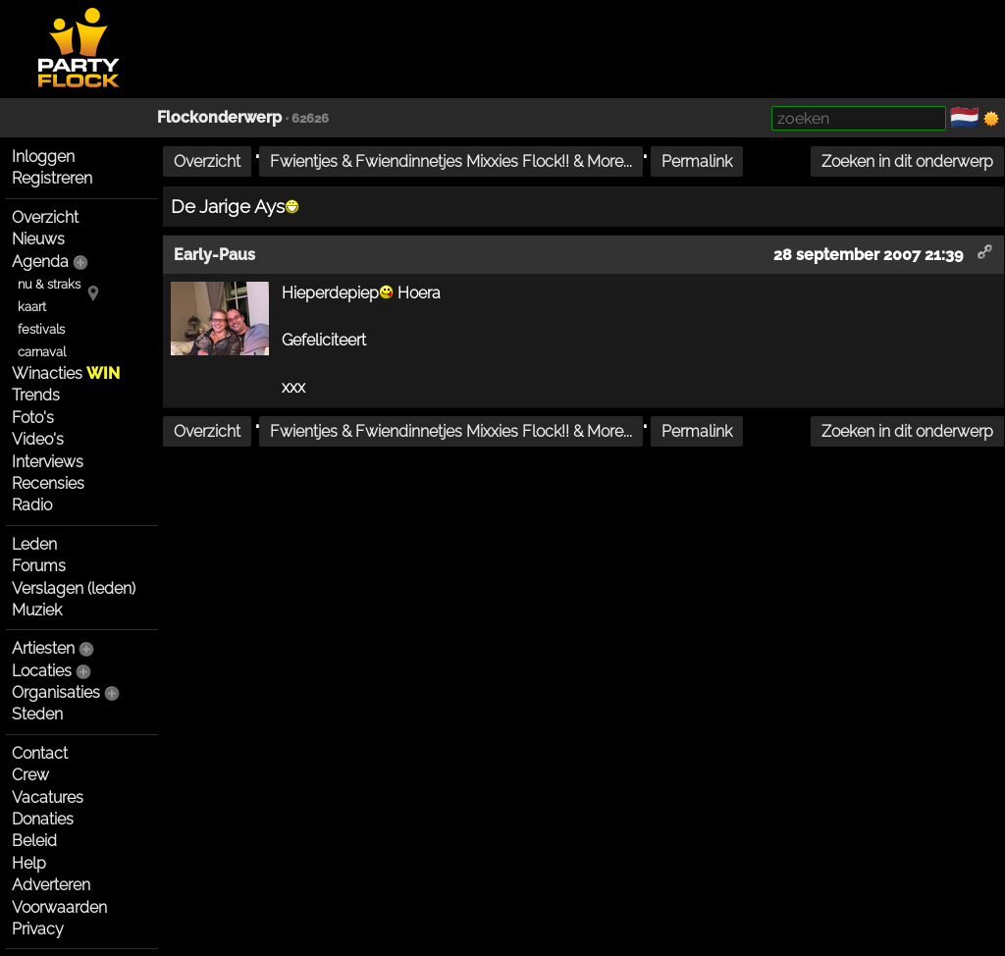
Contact (40, 753)
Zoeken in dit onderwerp (907, 161)
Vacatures (47, 797)
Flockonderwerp (219, 117)
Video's (38, 439)
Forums (39, 566)
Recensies (48, 483)
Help (29, 863)
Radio (32, 505)
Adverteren (51, 885)
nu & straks (49, 284)
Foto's (33, 417)
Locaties (42, 671)
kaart (32, 306)
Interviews (47, 461)
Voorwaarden (59, 907)
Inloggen (43, 156)
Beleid (34, 840)
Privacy (38, 929)
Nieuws (38, 239)
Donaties (43, 819)
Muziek (37, 610)
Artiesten (43, 648)
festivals (41, 329)
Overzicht (45, 217)
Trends (36, 395)
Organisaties (56, 692)
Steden (37, 714)
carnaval (42, 352)
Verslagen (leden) (73, 588)
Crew (30, 775)
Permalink (696, 161)
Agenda (40, 261)
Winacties (66, 373)
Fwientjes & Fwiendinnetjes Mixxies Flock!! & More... (451, 161)
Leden (34, 544)
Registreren (52, 178)
